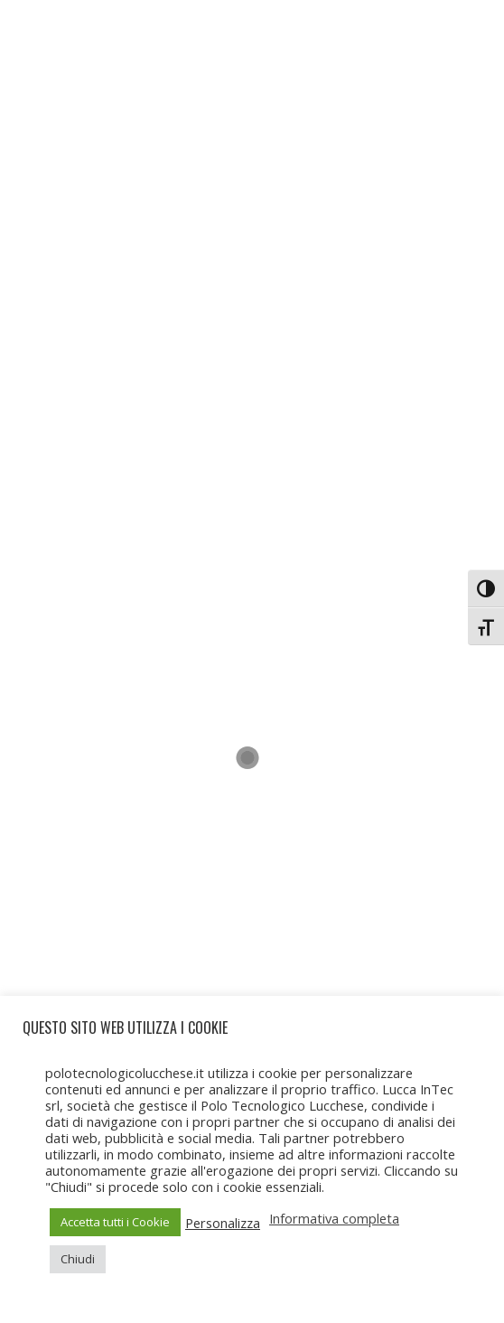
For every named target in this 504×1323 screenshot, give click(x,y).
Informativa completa (334, 1218)
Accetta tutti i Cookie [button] (115, 1222)
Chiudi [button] (78, 1259)
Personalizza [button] (222, 1223)
